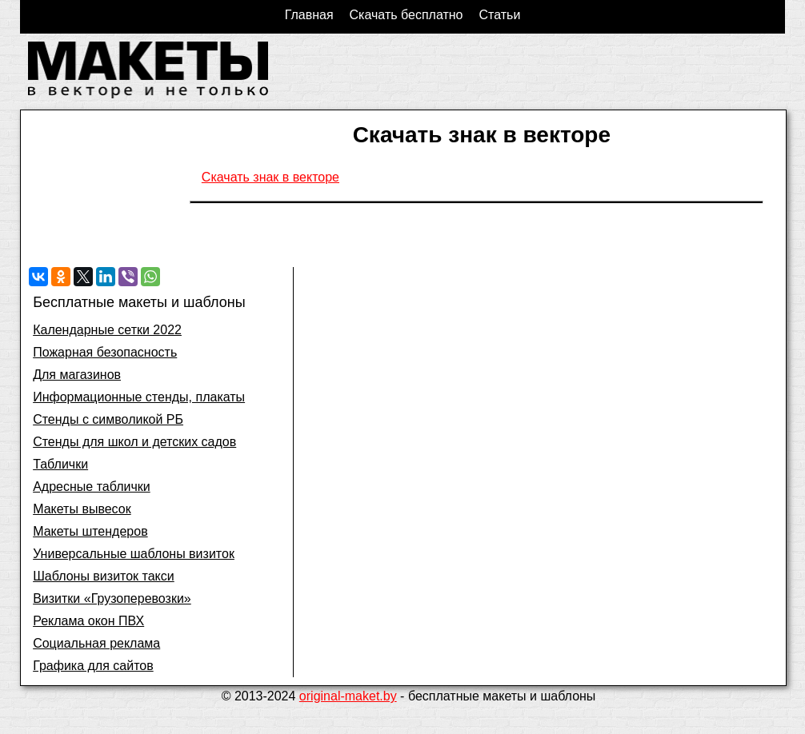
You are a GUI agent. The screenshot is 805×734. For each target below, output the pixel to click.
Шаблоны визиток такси (103, 576)
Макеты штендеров (90, 531)
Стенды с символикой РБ (108, 419)
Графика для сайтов (93, 665)
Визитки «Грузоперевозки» (112, 598)
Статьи (499, 15)
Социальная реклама (96, 643)
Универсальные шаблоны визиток (133, 553)
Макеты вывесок (82, 509)
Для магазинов (77, 374)
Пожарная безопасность (105, 352)
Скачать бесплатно (406, 15)
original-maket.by (348, 696)
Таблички (60, 464)
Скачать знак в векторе (270, 177)
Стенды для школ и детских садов (134, 442)
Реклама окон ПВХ (88, 621)
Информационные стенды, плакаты (139, 397)
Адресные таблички (91, 486)
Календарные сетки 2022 (107, 330)
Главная (309, 15)
